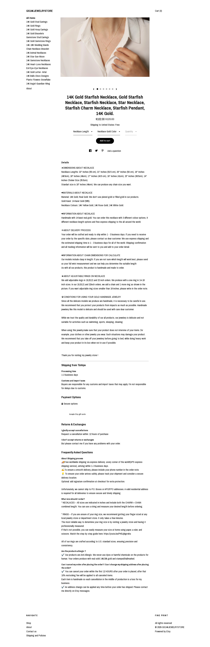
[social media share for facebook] (90, 151)
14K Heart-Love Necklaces (38, 64)
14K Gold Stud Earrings (36, 21)
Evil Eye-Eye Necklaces (37, 68)
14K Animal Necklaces (36, 52)
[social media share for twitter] (96, 151)
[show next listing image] (116, 89)
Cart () (158, 10)
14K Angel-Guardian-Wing (38, 83)
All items (30, 18)
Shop (28, 623)
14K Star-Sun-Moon (35, 56)
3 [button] (103, 89)
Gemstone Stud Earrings (37, 37)
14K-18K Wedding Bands (37, 45)
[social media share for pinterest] (102, 151)
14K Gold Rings (33, 25)
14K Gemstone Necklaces (38, 60)
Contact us (31, 631)
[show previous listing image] (93, 89)
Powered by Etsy (162, 631)
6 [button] (112, 89)
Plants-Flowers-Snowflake (38, 79)
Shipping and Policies (36, 635)
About (29, 88)
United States (108, 124)
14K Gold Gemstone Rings (38, 41)
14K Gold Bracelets (35, 33)
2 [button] (100, 89)
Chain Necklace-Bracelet (37, 48)
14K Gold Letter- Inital (36, 72)
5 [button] (109, 89)
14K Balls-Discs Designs (37, 75)
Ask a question (114, 151)
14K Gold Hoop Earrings (37, 29)
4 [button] (106, 89)
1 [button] (97, 89)
